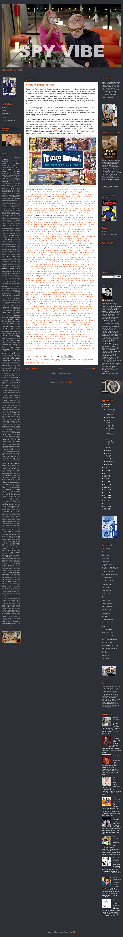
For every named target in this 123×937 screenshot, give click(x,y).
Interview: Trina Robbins (55, 318)
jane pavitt (12, 357)
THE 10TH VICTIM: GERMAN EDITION (115, 860)
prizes (18, 498)
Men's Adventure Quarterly (61, 238)
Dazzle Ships (47, 260)
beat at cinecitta (13, 202)
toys (41, 362)
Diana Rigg (7, 164)
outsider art (10, 470)
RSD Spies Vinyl (83, 252)
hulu (3, 340)
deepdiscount (9, 264)
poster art (14, 496)
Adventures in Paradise (79, 213)
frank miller (5, 305)
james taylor (10, 355)
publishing (11, 500)
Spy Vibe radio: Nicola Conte (41, 238)
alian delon (12, 182)
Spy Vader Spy (36, 241)
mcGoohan (12, 426)
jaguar (18, 351)
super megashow (14, 561)
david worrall (16, 259)
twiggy (4, 595)
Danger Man (106, 561)
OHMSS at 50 (61, 271)
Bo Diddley (31, 322)
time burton (13, 589)
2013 (106, 498)
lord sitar (9, 402)
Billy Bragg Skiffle (51, 322)
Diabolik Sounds (71, 266)
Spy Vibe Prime (71, 276)
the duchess (16, 576)
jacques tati (10, 351)
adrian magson (6, 178)
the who (15, 585)
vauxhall (13, 600)
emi (19, 288)
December (109, 409)
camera (4, 222)
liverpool (4, 400)
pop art (17, 494)
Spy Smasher (65, 304)
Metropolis (17, 169)
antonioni (4, 187)
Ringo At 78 (85, 297)
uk (19, 595)
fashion (12, 297)
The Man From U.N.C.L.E (110, 645)
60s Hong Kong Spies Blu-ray (78, 201)
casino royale (6, 225)
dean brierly (13, 263)
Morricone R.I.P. (55, 257)
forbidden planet (11, 304)
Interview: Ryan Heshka (52, 315)
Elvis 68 (62, 322)
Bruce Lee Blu (63, 262)
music (17, 451)
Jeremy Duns (106, 594)
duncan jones (11, 280)
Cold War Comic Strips (63, 309)
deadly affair (5, 263)
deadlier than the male (13, 261)
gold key (17, 326)
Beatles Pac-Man (71, 299)
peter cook (12, 484)
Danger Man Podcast (61, 227)
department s (6, 266)
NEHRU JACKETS (115, 819)
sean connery (8, 529)
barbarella (16, 196)
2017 (106, 487)
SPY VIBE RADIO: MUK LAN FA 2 (110, 441)
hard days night (11, 331)
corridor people (14, 243)
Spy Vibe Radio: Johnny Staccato (67, 243)
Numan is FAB (52, 262)
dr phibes (10, 276)
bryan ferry (6, 217)
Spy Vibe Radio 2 (67, 329)
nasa (3, 454)
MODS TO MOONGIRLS (116, 719)
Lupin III (55, 276)
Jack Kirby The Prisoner (73, 322)
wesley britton (15, 611)
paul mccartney (10, 477)
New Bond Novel (80, 229)
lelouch (18, 392)
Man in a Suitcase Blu (72, 203)
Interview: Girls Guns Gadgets (39, 229)
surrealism (16, 563)
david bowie (11, 256)
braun (8, 212)
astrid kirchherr (6, 190)
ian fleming (15, 340)
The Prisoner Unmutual (109, 648)
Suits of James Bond (108, 636)
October (108, 414)
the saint (14, 581)
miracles (4, 438)
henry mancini (15, 333)
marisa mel (9, 418)
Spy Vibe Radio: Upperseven (49, 287)
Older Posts (90, 368)
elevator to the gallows (14, 286)
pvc (3, 501)
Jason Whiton (109, 300)
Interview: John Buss (59, 231)
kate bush (14, 382)
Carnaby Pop (40, 322)
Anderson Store (90, 131)
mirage (10, 438)
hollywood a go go (8, 336)
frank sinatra (15, 305)
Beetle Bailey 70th (70, 252)
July (107, 448)
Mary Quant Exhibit (73, 283)
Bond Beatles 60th (71, 222)
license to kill (6, 397)
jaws (3, 360)
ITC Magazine (71, 231)
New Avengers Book (38, 197)
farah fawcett (5, 297)
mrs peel (17, 449)
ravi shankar (16, 503)
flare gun (17, 302)
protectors (5, 500)
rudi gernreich (15, 525)
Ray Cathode (51, 243)
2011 (106, 503)
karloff (9, 382)
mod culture (15, 439)
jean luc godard (12, 360)
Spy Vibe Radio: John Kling (80, 224)
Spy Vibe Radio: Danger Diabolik (74, 306)
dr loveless (15, 275)
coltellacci (17, 235)
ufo (16, 595)
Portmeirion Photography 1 (62, 339)
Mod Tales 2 (64, 341)
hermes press (7, 335)
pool (12, 494)
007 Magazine (106, 548)
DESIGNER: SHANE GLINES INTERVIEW (116, 757)
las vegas (8, 392)
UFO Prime (33, 280)
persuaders (7, 482)
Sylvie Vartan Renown (72, 297)
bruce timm (16, 215)
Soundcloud (6, 113)
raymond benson (7, 504)
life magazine (16, 397)
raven (8, 503)
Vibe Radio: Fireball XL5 (43, 192)
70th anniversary (15, 160)
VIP (55, 131)
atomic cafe (16, 190)
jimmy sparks (11, 367)
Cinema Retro (15, 162)
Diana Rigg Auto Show (68, 348)
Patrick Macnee (11, 172)
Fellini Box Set (43, 255)
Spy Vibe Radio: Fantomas (79, 280)
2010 (106, 506)
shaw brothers (7, 536)
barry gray (5, 198)
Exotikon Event (37, 217)
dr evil (9, 275)
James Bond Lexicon (39, 243)
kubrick (4, 389)
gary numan (11, 312)
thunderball (5, 588)
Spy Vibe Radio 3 (83, 327)
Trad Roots (45, 257)
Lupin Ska (61, 276)
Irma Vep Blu (73, 245)
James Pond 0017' (36, 294)
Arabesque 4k (63, 201)
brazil (12, 212)
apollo (12, 187)
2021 (106, 476)
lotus (10, 404)
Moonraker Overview (70, 199)
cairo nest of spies (15, 220)
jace (16, 349)
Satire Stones (47, 294)
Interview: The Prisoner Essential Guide (49, 325)
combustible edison (8, 237)
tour (18, 591)
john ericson (9, 370)
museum (71, 360)
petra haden (16, 487)
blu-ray (14, 207)
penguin (17, 479)
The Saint (105, 652)
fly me (4, 304)
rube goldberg (6, 525)
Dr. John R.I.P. (34, 276)
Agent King (67, 224)
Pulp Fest (105, 616)
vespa (9, 601)
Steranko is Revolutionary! (71, 264)
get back (10, 321)
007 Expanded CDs (78, 197)
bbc (12, 200)
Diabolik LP (38, 290)
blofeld (4, 207)
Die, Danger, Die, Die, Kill (110, 568)
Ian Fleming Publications (109, 581)
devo (8, 270)
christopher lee (7, 232)
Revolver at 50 (36, 341)
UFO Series (105, 658)
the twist (10, 585)
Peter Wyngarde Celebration (43, 311)
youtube (14, 623)
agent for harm (14, 178)
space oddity (8, 545)
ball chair (9, 196)
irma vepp (9, 346)
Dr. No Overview (72, 192)
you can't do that (12, 621)
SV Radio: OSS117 (72, 220)
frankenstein (5, 307)
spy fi (87, 360)
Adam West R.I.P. (45, 327)
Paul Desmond (37, 273)
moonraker (5, 446)
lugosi (3, 407)
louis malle (16, 404)
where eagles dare (7, 613)
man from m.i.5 (15, 409)
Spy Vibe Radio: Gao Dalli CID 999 (52, 222)
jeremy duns (16, 363)
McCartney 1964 (85, 220)
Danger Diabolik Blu (52, 269)
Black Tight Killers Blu (71, 211)
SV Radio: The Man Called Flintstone (42, 220)
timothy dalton (11, 591)
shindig (18, 538)
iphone (4, 346)
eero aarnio (13, 285)
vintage (8, 606)
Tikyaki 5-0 (71, 236)
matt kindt (14, 423)
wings (9, 618)
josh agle (13, 377)
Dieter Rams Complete (67, 250)
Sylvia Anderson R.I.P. (51, 346)
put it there (17, 500)
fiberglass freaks (6, 300)
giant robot (5, 323)
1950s (17, 157)
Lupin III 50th (60, 220)
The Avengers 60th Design (54, 248)
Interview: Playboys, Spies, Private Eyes (76, 313)
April (107, 456)
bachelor (4, 195)
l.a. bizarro (17, 389)
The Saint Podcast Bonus (74, 255)
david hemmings (11, 258)
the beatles (15, 574)
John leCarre (106, 600)
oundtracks (5, 468)
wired (18, 618)
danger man (12, 249)
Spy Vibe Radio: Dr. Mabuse (78, 227)
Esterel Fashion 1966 (57, 343)
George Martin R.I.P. (78, 346)
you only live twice (11, 622)
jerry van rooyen (15, 365)
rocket (9, 519)
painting (13, 472)
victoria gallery (11, 603)
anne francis (6, 185)
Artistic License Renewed (110, 552)
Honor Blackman (14, 166)
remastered (11, 506)
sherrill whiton (11, 538)
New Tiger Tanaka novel (62, 197)
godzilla (12, 326)
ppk (19, 496)
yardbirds (4, 620)
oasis (18, 460)
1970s (39, 360)
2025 (106, 407)
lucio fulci (17, 405)
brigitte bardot (6, 213)
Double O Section (107, 571)
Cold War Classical (61, 215)
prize (12, 498)
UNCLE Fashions (75, 334)
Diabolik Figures (59, 266)
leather (13, 392)
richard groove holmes (13, 509)
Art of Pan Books (69, 248)
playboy (11, 493)
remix (18, 506)
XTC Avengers (54, 332)
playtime (17, 493)
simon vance (11, 539)
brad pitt (4, 212)
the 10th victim (12, 572)
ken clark (8, 384)
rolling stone (16, 521)
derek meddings (15, 266)
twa (19, 593)
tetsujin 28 (4, 572)
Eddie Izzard (69, 318)
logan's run (12, 400)
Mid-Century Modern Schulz (71, 315)
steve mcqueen (15, 558)
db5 (3, 261)
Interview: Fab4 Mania (37, 304)
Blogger (76, 932)
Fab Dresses (47, 290)
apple (18, 187)
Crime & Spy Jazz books (38, 262)
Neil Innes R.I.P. (34, 271)
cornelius (4, 243)
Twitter (117, 186)
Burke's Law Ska (53, 250)
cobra (18, 233)
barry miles (11, 198)
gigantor (12, 323)
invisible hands (8, 344)
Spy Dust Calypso (43, 285)
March (108, 459)
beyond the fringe (12, 203)
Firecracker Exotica (38, 236)
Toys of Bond (106, 655)
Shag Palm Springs (67, 229)
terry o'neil (16, 570)
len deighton (6, 394)
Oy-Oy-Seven (34, 309)
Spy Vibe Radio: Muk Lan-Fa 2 (66, 189)
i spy (7, 340)
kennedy (13, 384)
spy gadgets (11, 550)
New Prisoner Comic (39, 306)
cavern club (16, 227)
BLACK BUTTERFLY (110, 434)
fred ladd (12, 307)
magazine (16, 407)
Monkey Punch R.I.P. (43, 278)
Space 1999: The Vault (65, 234)
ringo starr (5, 514)
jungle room (13, 379)
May (107, 453)
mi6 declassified (7, 429)
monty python (6, 444)
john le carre (15, 372)
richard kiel (5, 511)
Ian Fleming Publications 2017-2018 (66, 311)
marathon (13, 414)
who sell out (7, 615)
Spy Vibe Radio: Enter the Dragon (46, 201)
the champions (6, 576)
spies (4, 549)
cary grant (11, 223)
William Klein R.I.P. (84, 222)
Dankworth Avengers (38, 206)
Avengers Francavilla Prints (44, 245)
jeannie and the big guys (13, 362)
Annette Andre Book (59, 294)
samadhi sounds (10, 527)
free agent (10, 309)
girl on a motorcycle (13, 325)
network (4, 456)
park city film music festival (13, 473)
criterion (11, 248)
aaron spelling (5, 175)
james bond (8, 353)
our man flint (12, 468)
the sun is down (12, 583)
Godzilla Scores (81, 236)
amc (9, 183)
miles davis (12, 436)
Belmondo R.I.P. (40, 234)
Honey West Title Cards (82, 269)
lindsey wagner (16, 399)
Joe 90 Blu (60, 203)
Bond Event (59, 211)
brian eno (17, 212)
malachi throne (6, 409)
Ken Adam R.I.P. (65, 346)
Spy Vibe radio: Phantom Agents (50, 264)
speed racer (17, 547)
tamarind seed (15, 567)
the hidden (13, 577)
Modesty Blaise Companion (60, 280)
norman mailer (6, 460)
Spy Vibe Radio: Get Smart (76, 294)
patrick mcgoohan (9, 475)
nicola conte (16, 458)
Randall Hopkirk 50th (59, 273)
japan (18, 357)
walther (9, 610)
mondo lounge (6, 443)
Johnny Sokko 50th (39, 318)
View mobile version (61, 373)
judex (18, 377)
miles (6, 436)
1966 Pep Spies (65, 332)
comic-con (17, 239)
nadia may (5, 453)
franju (18, 304)
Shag (103, 626)
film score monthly (9, 302)
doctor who (16, 271)
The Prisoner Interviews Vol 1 (68, 301)
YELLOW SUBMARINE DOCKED (116, 799)
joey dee (14, 368)
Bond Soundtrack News (39, 194)
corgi (18, 241)
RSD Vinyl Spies (74, 262)
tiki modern (5, 589)
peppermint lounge (7, 481)
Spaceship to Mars (44, 280)
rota (12, 523)
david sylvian (8, 259)
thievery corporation (14, 586)
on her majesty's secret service (11, 464)
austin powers (14, 193)
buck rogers (16, 217)
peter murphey (11, 486)
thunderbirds (34, 362)
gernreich (4, 320)
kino (13, 385)
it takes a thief (11, 346)
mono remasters (15, 443)
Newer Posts (31, 368)
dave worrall (11, 254)
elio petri (5, 288)
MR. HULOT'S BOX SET (115, 779)
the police (17, 579)
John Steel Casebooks (84, 257)
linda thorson (6, 399)
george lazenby (14, 317)
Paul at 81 (72, 215)
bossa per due (16, 210)
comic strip (9, 239)
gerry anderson (61, 360)
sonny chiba (11, 541)
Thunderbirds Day (73, 273)
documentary (6, 273)
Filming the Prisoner (79, 339)
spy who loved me (8, 555)
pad (9, 472)
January (108, 464)
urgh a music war (15, 596)
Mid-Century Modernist (109, 610)
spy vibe (15, 552)
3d (10, 160)
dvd (17, 280)
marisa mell (16, 418)
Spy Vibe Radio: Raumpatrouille (63, 260)
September (109, 417)
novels (13, 460)
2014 (106, 495)
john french (16, 370)
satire (18, 527)
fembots (7, 299)
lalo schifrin (8, 390)
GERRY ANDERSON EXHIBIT (40, 85)
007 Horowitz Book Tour (49, 301)
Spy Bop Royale (107, 629)
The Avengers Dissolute (109, 639)
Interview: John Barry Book (80, 285)
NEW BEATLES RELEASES (116, 901)
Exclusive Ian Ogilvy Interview (75, 343)
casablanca (17, 223)
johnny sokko (6, 377)
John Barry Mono (65, 285)
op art (14, 465)
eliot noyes (11, 288)
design (4, 268)
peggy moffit (10, 479)
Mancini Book (50, 206)
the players (11, 579)
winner (14, 618)
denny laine (17, 264)
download (4, 275)
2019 (106, 481)
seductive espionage (8, 532)
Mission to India (77, 309)
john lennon (6, 374)
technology (5, 568)
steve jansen (5, 558)
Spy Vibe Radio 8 (38, 315)
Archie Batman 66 (58, 299)
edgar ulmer (8, 283)
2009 (106, 509)
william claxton (7, 616)
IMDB (4, 110)
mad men (9, 407)
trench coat (5, 593)
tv (16, 593)
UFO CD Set (34, 264)
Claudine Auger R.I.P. (48, 271)
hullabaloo (17, 338)
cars (6, 223)
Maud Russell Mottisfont (72, 325)
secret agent (14, 531)
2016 (106, 489)
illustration (6, 342)
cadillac (8, 220)
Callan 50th (80, 320)
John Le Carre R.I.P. (82, 248)
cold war (10, 235)
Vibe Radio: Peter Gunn (81, 304)
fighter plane (14, 300)
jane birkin (17, 355)
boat (8, 208)
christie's (17, 230)
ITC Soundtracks (67, 278)
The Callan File (69, 336)
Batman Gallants (33, 327)
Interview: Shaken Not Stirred (65, 320)
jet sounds (4, 367)
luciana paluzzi (10, 405)
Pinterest (107, 188)
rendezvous (5, 508)
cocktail (4, 235)
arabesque (5, 188)
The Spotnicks (81, 292)
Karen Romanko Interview (50, 341)
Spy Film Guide (42, 336)
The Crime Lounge (108, 642)
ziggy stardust (14, 625)
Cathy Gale (6, 162)
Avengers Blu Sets (53, 213)
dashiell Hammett (14, 251)
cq (15, 244)
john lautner (6, 372)
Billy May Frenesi (77, 238)
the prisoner (6, 581)
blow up (9, 207)
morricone (12, 446)
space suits (5, 547)
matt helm (8, 423)
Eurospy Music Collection (60, 290)
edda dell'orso (9, 281)
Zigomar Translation (84, 276)
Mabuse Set (50, 197)
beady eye (17, 200)
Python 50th (47, 273)
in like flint (13, 342)
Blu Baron (52, 203)
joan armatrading (6, 368)
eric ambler (6, 291)
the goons (5, 577)
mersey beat (16, 427)
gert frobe (4, 321)
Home (61, 368)
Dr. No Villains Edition (54, 306)
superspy (4, 563)
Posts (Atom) (66, 382)
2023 (106, 470)
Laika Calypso (85, 283)
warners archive (16, 610)
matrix (3, 423)
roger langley (16, 519)
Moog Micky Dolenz (56, 252)
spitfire (18, 549)
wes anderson (6, 611)
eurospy (17, 291)
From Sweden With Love (109, 574)
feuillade (17, 299)
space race (16, 545)
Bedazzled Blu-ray (59, 283)
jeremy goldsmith (6, 365)
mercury (10, 427)
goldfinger (5, 328)
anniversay (16, 185)
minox (18, 436)
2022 (106, 473)
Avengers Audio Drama (37, 313)
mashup (17, 421)
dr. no (12, 278)
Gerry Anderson (107, 577)
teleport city (12, 568)
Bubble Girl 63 (56, 278)
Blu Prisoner (57, 208)
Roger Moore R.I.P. (70, 327)
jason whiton (15, 358)
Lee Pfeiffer (6, 169)
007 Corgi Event (52, 234)
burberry (4, 218)
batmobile (5, 200)
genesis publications (13, 314)
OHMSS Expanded (59, 192)
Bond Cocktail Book (53, 304)
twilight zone (10, 595)
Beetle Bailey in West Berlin (79, 290)
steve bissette (16, 556)
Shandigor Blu (55, 229)
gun (13, 330)
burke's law (10, 218)
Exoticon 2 (68, 206)
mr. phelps (10, 449)
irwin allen (15, 346)
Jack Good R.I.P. (48, 320)
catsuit (8, 227)
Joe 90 (104, 597)
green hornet (15, 328)
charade (4, 228)
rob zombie (13, 514)
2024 (106, 467)
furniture (4, 312)
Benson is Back (75, 194)
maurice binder (12, 424)
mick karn (8, 432)
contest (11, 241)
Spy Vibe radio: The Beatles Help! (47, 292)
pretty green (6, 498)
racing (4, 503)
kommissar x (16, 387)
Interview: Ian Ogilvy (41, 297)
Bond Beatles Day (66, 287)
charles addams (11, 228)
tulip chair (12, 593)
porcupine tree (6, 496)
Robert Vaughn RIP (61, 334)
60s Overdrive (55, 329)
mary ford (13, 419)
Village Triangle (57, 327)
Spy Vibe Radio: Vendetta (57, 255)
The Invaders (35, 301)
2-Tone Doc (80, 250)
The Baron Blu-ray (61, 217)
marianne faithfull (10, 416)
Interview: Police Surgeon (39, 332)
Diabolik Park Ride (37, 269)
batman (17, 198)
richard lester (15, 511)
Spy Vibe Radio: (46, 276)
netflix (18, 454)
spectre (11, 547)
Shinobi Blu (60, 206)
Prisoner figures (38, 208)
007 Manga (42, 348)
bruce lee (10, 215)
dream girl (4, 280)
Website (4, 107)
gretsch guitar (6, 330)
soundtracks (10, 543)
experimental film (11, 293)
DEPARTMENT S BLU (110, 429)
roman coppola (6, 523)
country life (5, 244)
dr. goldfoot (16, 276)
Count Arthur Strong (67, 269)
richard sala (6, 513)
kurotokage (10, 389)
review (12, 508)
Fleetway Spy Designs (69, 257)
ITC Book (83, 203)
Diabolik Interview (36, 266)
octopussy (13, 462)
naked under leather (14, 453)
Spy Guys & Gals (107, 632)
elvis (15, 288)
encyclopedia (5, 290)
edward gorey (16, 283)
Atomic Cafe (53, 285)
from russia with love (11, 310)
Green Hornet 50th (36, 339)
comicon (4, 241)
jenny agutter (6, 363)
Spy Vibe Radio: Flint (44, 299)
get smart (16, 321)
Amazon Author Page (9, 120)
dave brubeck (6, 253)
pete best (14, 482)
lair (3, 390)
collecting (46, 360)
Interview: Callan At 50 (54, 313)
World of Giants (40, 215)
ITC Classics (106, 587)
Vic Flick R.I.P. (40, 199)
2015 (106, 492)
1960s (34, 360)
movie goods (11, 448)
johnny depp (8, 375)
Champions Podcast (39, 211)
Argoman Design (37, 346)
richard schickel (15, 513)
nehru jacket (11, 454)
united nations (5, 596)
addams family (15, 177)
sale (3, 527)
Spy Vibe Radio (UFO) (47, 309)
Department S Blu (49, 189)
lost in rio (14, 402)
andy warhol (16, 183)
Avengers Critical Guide (68, 292)
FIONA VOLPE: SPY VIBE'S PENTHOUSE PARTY (116, 881)
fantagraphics (6, 295)
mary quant (10, 421)
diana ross (13, 270)
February (109, 461)
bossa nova (9, 210)
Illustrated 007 (106, 584)
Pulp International (107, 619)
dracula (18, 278)
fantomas (17, 295)
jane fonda (5, 357)
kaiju (12, 380)
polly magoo (6, 494)
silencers (4, 539)
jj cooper (17, 367)
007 (10, 157)
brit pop (13, 213)
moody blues (16, 444)
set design (12, 534)
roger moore (7, 521)
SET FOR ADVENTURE (109, 234)
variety (8, 600)
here (71, 131)
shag (18, 534)
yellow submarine (14, 620)
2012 (106, 501)
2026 (106, 404)
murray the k (5, 451)
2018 (106, 484)
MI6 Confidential (107, 606)
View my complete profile (110, 373)
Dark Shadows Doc (45, 283)
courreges (11, 244)
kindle (8, 385)
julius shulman (5, 379)
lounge (4, 405)
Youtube (4, 117)
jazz (6, 360)
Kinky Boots (16, 168)
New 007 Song (48, 266)
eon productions (15, 290)
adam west (7, 177)
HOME (104, 231)
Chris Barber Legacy (49, 241)
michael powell (10, 431)
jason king (5, 358)
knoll (10, 387)
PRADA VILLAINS (115, 737)
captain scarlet (12, 222)
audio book (11, 191)
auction (4, 191)
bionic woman (10, 205)
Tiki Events (51, 215)
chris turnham (10, 230)
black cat (17, 205)
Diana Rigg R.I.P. (43, 252)
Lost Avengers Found (56, 336)
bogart (11, 208)
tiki (19, 588)
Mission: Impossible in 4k (77, 217)
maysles (7, 426)
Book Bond (105, 555)
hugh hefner (9, 338)
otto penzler (16, 467)
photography (7, 489)
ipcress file (16, 344)
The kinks (17, 173)
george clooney (7, 315)
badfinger (11, 195)
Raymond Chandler (7, 173)
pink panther (11, 491)
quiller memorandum (13, 501)
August (108, 420)
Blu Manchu (48, 208)
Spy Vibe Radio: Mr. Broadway (51, 224)
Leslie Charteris (107, 603)
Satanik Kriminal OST (42, 329)
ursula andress (7, 598)
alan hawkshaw (10, 180)
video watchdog (10, 605)
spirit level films (11, 549)
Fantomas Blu (34, 283)
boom (14, 208)
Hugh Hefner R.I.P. (36, 320)
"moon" (4, 157)
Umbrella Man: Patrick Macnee (79, 341)
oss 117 (9, 467)
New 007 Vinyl (42, 250)
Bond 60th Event (48, 217)
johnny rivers (16, 375)
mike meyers (12, 434)
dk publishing (9, 271)
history (18, 335)
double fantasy (16, 273)
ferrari (12, 299)
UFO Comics (46, 231)
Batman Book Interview (78, 332)
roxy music (17, 523)
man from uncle (8, 411)
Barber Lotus (36, 257)
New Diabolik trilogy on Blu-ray (58, 194)
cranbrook (12, 246)
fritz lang (17, 309)
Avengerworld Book (53, 348)
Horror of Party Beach (56, 297)
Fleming (54, 199)
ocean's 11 (5, 462)
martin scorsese (6, 419)
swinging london (8, 565)
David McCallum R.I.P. (38, 213)
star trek (8, 556)
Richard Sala (106, 623)
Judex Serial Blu (35, 231)
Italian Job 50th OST (74, 271)
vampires (15, 598)
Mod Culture (106, 613)
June (107, 450)
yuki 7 (7, 625)
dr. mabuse (5, 278)
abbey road (13, 175)
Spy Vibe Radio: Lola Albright (56, 236)
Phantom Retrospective (64, 241)
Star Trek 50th (48, 339)
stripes (4, 560)
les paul (14, 394)
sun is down (9, 560)
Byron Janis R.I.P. (69, 208)
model (4, 441)
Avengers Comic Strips (46, 334)
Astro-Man (76, 241)
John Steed (6, 168)
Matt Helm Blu (84, 243)
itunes (12, 349)
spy (3, 550)
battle (9, 200)
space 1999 (80, 360)
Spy (33, 192)
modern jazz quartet (13, 441)
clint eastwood (11, 233)
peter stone (10, 487)
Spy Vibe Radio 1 (79, 329)
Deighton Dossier (107, 565)
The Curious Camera (42, 343)
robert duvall (10, 516)
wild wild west (15, 615)
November (109, 412)
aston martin (15, 188)
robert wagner (12, 518)
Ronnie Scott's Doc (37, 248)
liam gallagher (15, 395)
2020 (106, 478)
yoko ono (5, 621)
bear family (5, 202)
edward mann (6, 285)
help (8, 333)
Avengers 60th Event (61, 245)
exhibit (52, 360)
